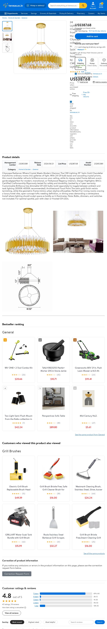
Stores (40, 568)
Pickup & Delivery (66, 13)
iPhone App (60, 595)
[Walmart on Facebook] (57, 608)
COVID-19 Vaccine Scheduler (85, 565)
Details (95, 77)
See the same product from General (90, 338)
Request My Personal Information (16, 606)
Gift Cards (42, 580)
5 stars (35, 498)
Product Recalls (79, 580)
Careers (91, 13)
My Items (101, 13)
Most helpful (50, 526)
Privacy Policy (8, 599)
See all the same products (94, 457)
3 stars (35, 504)
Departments (11, 13)
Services (24, 13)
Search (100, 526)
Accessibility (78, 576)
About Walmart (9, 565)
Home (4, 18)
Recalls (76, 572)
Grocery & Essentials (48, 13)
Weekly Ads (85, 552)
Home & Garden (14, 18)
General (24, 18)
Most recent (17, 526)
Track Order (68, 552)
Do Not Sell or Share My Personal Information (21, 610)
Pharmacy (81, 13)
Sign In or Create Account (28, 552)
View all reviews (11, 517)
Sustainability (8, 580)
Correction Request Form (16, 477)
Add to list (82, 82)
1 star (36, 510)
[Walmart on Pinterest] (72, 608)
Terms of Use (8, 595)
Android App (61, 599)
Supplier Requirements (12, 584)
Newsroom (7, 572)
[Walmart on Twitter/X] (62, 608)
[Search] (83, 5)
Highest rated (33, 526)
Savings (34, 13)
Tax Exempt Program (81, 584)
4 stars (35, 501)
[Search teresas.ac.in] (63, 5)
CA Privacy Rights (10, 602)
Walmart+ (42, 576)
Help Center (50, 552)
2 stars (35, 507)
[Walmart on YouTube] (67, 608)
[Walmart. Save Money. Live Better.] (13, 5)
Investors (6, 576)
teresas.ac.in (75, 112)
